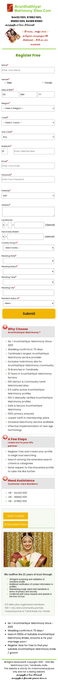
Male (9, 83)
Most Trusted (16, 516)
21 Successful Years (15, 524)
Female (48, 83)
